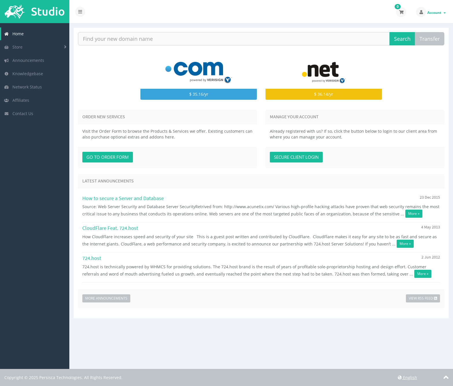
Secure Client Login (296, 157)
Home (14, 33)
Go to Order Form (107, 157)
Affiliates (16, 100)
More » (413, 213)
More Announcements (106, 298)
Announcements (24, 60)
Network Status (23, 87)
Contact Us (18, 113)
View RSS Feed (423, 298)
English (407, 377)
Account (436, 12)
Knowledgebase (23, 73)
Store (13, 47)
